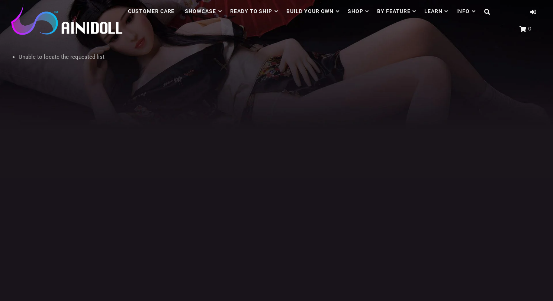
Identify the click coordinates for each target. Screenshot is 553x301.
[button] (533, 12)
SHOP (355, 11)
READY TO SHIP (251, 11)
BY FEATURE (394, 11)
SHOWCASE (200, 11)
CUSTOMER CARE (151, 11)
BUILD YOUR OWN (310, 11)
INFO (463, 11)
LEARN (433, 11)
